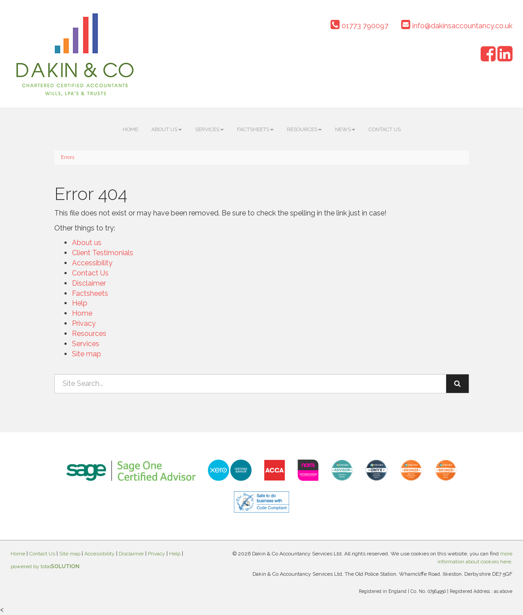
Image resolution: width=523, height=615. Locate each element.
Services (209, 129)
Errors (67, 157)
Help (79, 303)
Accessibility (92, 263)
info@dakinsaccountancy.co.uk (456, 26)
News (345, 129)
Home (130, 129)
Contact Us (385, 129)
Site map (86, 354)
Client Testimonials (102, 253)
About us (166, 129)
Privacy (84, 323)
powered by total (45, 566)
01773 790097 (359, 26)
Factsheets (255, 129)
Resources (304, 129)
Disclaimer (89, 283)
